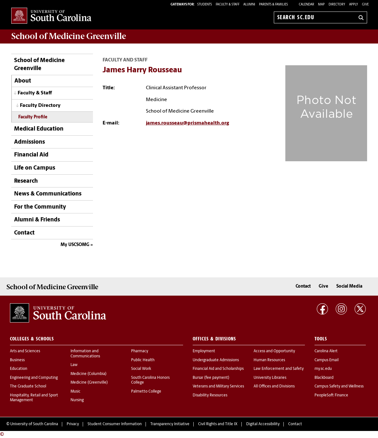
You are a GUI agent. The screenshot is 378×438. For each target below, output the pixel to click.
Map (321, 4)
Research (26, 181)
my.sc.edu (323, 369)
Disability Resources (210, 395)
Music (75, 392)
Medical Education (38, 129)
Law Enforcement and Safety (279, 369)
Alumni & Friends (37, 220)
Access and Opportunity (274, 351)
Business (17, 360)
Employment (204, 351)
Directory (337, 4)
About (22, 81)
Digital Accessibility (263, 424)
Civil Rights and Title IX (218, 424)
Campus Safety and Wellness (339, 386)
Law (74, 365)
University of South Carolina (34, 424)
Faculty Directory (40, 105)
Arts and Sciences (25, 351)
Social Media (349, 286)
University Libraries (270, 378)
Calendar (306, 4)
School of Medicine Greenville (39, 65)
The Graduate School (28, 386)
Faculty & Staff (35, 93)
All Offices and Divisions (274, 386)
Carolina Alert (326, 351)
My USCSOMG (75, 245)
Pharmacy (139, 351)
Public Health (143, 360)
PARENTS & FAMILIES (273, 4)
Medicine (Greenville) (89, 383)
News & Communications (47, 194)
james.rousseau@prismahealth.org (187, 123)
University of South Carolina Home (51, 16)
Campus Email (327, 360)
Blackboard (324, 378)
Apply (353, 4)
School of (68, 36)
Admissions (29, 142)
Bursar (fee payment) (211, 378)
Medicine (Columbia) (88, 374)
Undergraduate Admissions (216, 360)
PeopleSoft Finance (331, 395)
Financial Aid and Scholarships (218, 369)
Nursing (77, 400)
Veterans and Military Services (218, 386)
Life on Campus (34, 168)
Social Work (141, 369)
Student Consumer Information (115, 424)
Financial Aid (31, 155)
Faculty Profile (32, 117)
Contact (24, 233)
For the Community (40, 207)
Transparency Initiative (169, 424)
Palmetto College (146, 392)
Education (18, 369)
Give (365, 4)
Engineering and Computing (34, 378)
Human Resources (269, 360)
